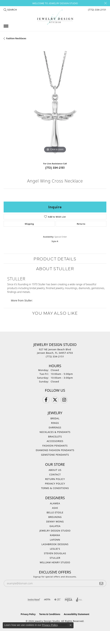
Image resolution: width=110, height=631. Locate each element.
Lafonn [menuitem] (55, 539)
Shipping (29, 223)
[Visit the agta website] (47, 599)
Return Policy (55, 479)
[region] (55, 102)
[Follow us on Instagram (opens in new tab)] (64, 399)
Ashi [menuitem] (55, 508)
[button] (10, 10)
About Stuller (55, 268)
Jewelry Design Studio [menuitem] (54, 530)
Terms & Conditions (55, 488)
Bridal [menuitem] (55, 418)
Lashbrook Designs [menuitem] (55, 544)
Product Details (55, 258)
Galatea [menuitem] (55, 526)
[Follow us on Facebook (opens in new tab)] (46, 399)
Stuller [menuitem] (55, 557)
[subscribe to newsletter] (101, 583)
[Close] (105, 3)
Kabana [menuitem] (55, 535)
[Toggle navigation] (6, 26)
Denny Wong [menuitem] (55, 521)
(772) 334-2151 (55, 167)
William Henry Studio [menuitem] (55, 562)
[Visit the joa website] (79, 599)
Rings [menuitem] (55, 423)
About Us (55, 470)
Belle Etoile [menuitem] (55, 512)
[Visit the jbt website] (57, 599)
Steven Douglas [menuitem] (55, 553)
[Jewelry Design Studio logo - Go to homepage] (55, 17)
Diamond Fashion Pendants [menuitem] (55, 450)
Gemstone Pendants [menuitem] (55, 454)
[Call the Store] (55, 356)
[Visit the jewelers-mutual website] (34, 599)
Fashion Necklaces (16, 38)
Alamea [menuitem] (55, 503)
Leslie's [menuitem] (55, 548)
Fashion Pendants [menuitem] (55, 445)
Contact (55, 474)
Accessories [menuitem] (55, 441)
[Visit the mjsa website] (68, 599)
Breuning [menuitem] (55, 517)
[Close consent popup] (71, 625)
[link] (96, 10)
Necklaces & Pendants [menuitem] (55, 432)
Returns (81, 223)
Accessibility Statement (76, 614)
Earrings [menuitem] (55, 427)
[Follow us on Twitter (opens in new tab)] (55, 399)
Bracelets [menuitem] (55, 436)
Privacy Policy (55, 483)
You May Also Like (55, 313)
